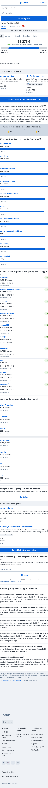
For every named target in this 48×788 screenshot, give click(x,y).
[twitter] (13, 763)
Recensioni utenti (37, 741)
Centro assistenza (8, 750)
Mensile (7, 36)
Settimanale (16, 36)
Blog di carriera (36, 737)
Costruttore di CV (37, 747)
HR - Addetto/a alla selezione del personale (34, 76)
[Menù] (3, 3)
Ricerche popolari (37, 734)
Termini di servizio (16, 581)
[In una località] (24, 13)
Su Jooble (5, 732)
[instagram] (8, 763)
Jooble (14, 784)
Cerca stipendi (24, 19)
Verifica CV (35, 750)
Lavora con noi (6, 747)
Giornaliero (26, 36)
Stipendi (34, 744)
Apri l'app (43, 3)
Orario (35, 36)
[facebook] (4, 763)
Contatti (4, 744)
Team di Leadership (8, 741)
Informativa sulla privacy (10, 776)
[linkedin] (18, 763)
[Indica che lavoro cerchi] (24, 7)
